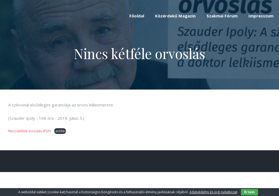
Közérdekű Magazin (175, 16)
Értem (249, 192)
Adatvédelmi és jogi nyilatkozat (213, 192)
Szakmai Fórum (222, 16)
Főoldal (136, 16)
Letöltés (60, 131)
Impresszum (261, 16)
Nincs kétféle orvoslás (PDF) (29, 131)
